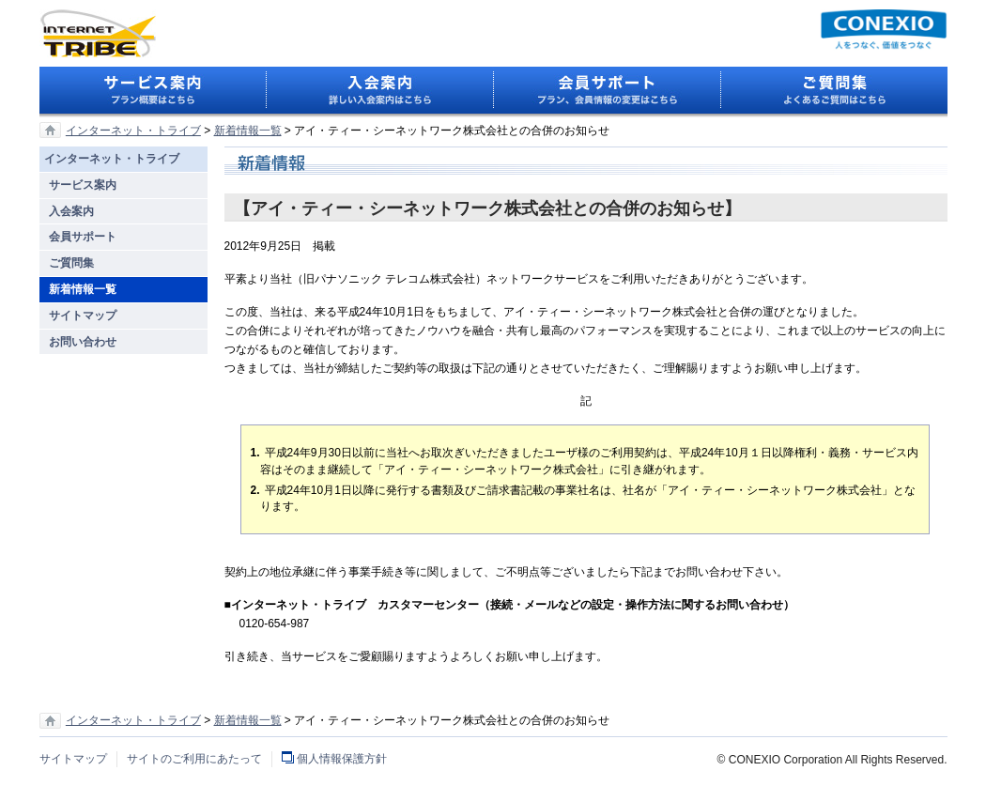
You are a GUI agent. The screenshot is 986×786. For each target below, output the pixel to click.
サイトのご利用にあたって (194, 758)
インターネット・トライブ (133, 130)
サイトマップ (73, 758)
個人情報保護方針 (342, 758)
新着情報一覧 (248, 130)
